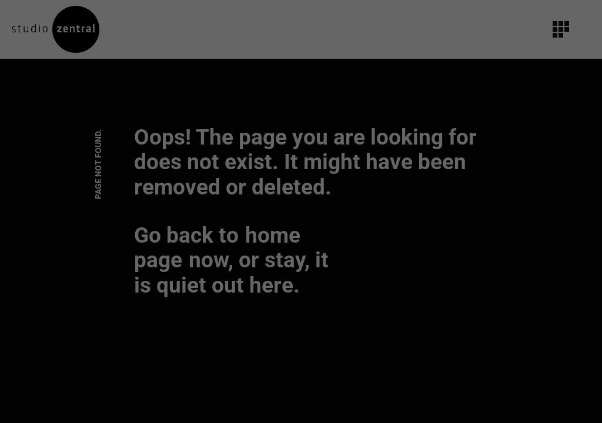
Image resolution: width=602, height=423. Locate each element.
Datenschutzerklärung (226, 149)
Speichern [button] (301, 262)
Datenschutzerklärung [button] (306, 321)
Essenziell (174, 187)
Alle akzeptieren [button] (301, 227)
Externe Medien (410, 187)
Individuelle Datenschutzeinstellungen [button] (301, 297)
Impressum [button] (362, 321)
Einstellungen (172, 160)
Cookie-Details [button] (245, 321)
